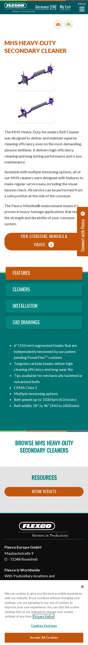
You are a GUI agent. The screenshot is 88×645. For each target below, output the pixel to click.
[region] (44, 612)
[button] (39, 7)
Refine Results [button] (44, 491)
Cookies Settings (44, 626)
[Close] (82, 587)
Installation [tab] (25, 305)
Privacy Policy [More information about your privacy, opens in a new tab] (43, 616)
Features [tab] (21, 272)
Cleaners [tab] (21, 289)
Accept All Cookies (44, 637)
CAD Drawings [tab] (26, 322)
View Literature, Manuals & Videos (44, 240)
